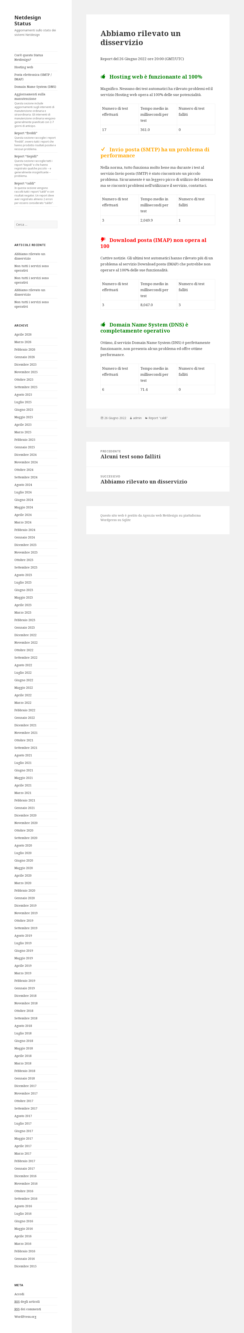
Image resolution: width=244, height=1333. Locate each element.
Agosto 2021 (23, 755)
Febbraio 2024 (24, 530)
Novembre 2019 (26, 913)
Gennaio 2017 (24, 1168)
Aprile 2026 (23, 334)
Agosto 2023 (23, 575)
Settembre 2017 (25, 1108)
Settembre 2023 (25, 567)
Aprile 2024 (23, 515)
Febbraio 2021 (24, 800)
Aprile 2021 (23, 785)
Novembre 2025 (26, 372)
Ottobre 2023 (23, 560)
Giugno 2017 (23, 1131)
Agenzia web (152, 515)
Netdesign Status (27, 20)
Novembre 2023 (26, 552)
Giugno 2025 (23, 409)
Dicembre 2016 (25, 1176)
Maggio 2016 (23, 1229)
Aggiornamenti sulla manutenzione (35, 110)
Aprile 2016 (23, 1236)
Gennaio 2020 (24, 898)
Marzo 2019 (22, 973)
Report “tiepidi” (35, 166)
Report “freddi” (35, 141)
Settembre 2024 (25, 477)
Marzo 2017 (22, 1153)
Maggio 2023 (23, 597)
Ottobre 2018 (23, 1011)
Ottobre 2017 (23, 1101)
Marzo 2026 (22, 342)
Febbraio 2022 (24, 710)
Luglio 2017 (23, 1123)
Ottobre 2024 (23, 470)
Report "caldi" (158, 418)
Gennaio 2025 (24, 447)
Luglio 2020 (23, 853)
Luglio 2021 (23, 763)
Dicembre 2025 (25, 364)
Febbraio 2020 (24, 890)
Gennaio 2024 (24, 537)
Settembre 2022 (25, 657)
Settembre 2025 (25, 387)
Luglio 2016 (23, 1213)
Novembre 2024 (26, 462)
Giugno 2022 (23, 680)
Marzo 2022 (22, 703)
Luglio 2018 (23, 1033)
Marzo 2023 (22, 612)
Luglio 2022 (23, 672)
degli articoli (27, 1302)
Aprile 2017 (23, 1146)
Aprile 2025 (23, 425)
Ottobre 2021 (23, 740)
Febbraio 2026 (24, 349)
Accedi (19, 1294)
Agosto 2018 (23, 1026)
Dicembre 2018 (25, 996)
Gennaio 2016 (24, 1259)
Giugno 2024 (23, 500)
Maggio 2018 (23, 1048)
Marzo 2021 (22, 793)
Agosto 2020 (23, 845)
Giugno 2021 (23, 770)
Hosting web (23, 67)
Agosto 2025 (23, 394)
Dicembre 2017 (25, 1086)
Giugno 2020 (23, 860)
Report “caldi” (35, 193)
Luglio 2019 (23, 943)
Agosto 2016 (23, 1206)
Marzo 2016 (22, 1244)
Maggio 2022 (23, 687)
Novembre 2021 (26, 733)
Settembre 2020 (25, 838)
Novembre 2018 (26, 1003)
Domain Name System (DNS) (35, 87)
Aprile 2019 (23, 966)
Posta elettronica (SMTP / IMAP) (33, 77)
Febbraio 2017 (24, 1161)
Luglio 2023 (23, 582)
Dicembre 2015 (25, 1266)
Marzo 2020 (22, 883)
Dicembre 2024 (25, 455)
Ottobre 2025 (23, 379)
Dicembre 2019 (25, 905)
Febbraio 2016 (24, 1251)
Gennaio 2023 (24, 627)
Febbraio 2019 (24, 981)
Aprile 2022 (23, 695)
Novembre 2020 (26, 823)
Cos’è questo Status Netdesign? (28, 57)
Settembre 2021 (25, 748)
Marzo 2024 (22, 522)
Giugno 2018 (23, 1041)
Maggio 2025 (23, 417)
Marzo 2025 (22, 432)
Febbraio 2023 (24, 620)
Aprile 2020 (23, 875)
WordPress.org (25, 1317)
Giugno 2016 (23, 1221)
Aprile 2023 (23, 605)
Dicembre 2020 (25, 815)
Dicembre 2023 (25, 545)
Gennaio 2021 (24, 808)
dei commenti (27, 1309)
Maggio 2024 (23, 507)
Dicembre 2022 (25, 635)
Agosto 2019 (23, 935)
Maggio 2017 (23, 1138)
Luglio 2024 (23, 492)
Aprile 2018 (23, 1056)
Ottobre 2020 (23, 830)
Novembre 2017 (26, 1093)
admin (137, 418)
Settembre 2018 (25, 1018)
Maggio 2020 (23, 868)
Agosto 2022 (23, 665)
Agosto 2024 (23, 485)
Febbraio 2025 (24, 440)
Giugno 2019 (23, 950)
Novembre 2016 (26, 1183)
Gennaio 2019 (24, 988)
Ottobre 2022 (23, 650)
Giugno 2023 (23, 590)
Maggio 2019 (23, 958)
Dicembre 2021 (25, 725)
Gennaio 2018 (24, 1078)
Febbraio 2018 (24, 1071)
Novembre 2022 (26, 642)
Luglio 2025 (23, 402)
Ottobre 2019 (23, 920)
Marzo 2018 (22, 1063)
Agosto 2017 (23, 1116)
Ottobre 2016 (23, 1191)
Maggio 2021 (23, 778)
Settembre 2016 (25, 1198)
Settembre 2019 (25, 928)
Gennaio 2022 (24, 718)
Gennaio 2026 (24, 357)
